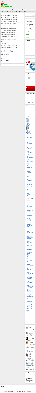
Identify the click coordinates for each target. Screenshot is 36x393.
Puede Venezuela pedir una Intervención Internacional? (29, 176)
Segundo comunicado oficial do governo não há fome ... (30, 202)
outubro (28, 124)
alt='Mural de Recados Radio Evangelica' (30, 48)
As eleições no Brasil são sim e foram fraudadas (30, 273)
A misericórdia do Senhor (30, 286)
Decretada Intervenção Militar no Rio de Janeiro (30, 186)
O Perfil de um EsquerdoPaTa (29, 189)
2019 (27, 120)
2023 (27, 116)
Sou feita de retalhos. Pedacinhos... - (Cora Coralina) (31, 355)
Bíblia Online (20, 11)
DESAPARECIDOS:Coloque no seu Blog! (30, 102)
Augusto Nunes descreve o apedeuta (30, 205)
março (28, 131)
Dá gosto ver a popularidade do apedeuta (29, 218)
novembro (28, 123)
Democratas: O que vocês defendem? (30, 247)
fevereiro (28, 132)
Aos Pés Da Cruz (29, 300)
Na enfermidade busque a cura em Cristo (30, 294)
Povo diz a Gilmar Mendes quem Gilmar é (30, 305)
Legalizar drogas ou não (31, 341)
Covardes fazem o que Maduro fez (29, 241)
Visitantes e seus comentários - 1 (29, 172)
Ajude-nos (11, 11)
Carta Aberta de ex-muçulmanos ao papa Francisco (29, 168)
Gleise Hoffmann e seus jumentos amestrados (29, 182)
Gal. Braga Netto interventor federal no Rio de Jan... (29, 184)
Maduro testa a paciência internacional (30, 200)
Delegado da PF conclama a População (30, 229)
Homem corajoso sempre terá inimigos (30, 222)
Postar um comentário (4, 61)
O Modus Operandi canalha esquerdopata (30, 258)
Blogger (31, 391)
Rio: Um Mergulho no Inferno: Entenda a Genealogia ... (29, 137)
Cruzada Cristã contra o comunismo (29, 226)
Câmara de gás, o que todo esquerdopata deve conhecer (30, 299)
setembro (28, 125)
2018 (27, 121)
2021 (27, 118)
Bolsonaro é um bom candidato (29, 143)
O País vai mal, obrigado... (30, 225)
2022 (27, 117)
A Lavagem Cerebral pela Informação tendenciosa (30, 306)
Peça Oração (15, 11)
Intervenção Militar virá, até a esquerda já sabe (30, 303)
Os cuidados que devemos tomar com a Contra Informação (30, 309)
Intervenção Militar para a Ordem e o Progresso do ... (30, 243)
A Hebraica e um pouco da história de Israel (30, 224)
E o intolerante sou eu (29, 219)
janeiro (28, 310)
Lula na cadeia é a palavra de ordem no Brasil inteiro (30, 245)
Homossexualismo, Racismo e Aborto (29, 147)
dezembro (28, 122)
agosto (28, 126)
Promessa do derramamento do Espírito (29, 254)
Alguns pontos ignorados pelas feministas (30, 220)
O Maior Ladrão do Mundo (30, 237)
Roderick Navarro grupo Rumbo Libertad (29, 197)
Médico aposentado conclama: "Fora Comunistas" (29, 239)
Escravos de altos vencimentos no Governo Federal (29, 151)
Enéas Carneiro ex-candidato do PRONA (29, 212)
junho (27, 128)
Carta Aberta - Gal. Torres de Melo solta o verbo (30, 277)
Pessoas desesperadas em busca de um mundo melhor (30, 279)
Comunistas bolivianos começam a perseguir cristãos (29, 216)
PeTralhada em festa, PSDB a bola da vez (29, 160)
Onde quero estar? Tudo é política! (30, 363)
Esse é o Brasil (28, 295)
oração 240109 (27, 367)
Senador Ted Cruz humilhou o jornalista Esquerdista (29, 195)
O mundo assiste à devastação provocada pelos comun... (30, 272)
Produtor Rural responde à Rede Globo (30, 296)
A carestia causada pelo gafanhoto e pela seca (30, 287)
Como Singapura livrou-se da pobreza (30, 198)
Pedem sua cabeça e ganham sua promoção (30, 148)
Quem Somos (6, 11)
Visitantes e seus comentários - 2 (29, 171)
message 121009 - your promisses (30, 359)
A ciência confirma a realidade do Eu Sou (29, 301)
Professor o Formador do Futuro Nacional (30, 232)
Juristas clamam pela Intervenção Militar (29, 275)
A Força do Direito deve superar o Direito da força (29, 193)
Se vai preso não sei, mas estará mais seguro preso (30, 292)
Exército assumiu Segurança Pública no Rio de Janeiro (30, 179)
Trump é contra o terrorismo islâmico (29, 236)
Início (2, 11)
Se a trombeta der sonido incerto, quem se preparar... (30, 290)
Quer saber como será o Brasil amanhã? (30, 262)
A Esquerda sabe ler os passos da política (29, 140)
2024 (27, 115)
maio (27, 129)
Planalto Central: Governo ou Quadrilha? (30, 174)
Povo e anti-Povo (29, 257)
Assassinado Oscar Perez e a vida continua (30, 234)
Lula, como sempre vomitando (29, 270)
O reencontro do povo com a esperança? (30, 208)
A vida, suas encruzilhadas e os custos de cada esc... (30, 158)
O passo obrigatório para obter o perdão (31, 327)
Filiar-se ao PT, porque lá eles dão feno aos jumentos (30, 261)
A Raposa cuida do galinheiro (29, 133)
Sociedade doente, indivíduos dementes (29, 135)
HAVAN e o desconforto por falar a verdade (29, 256)
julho (27, 127)
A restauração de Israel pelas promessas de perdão (29, 268)
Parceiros (25, 11)
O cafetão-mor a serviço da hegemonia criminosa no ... (29, 285)
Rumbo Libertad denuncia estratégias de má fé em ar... (30, 249)
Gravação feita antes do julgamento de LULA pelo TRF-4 (29, 165)
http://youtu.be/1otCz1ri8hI (6, 54)
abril (27, 130)
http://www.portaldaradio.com (4, 55)
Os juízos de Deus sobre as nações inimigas (30, 266)
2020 (27, 119)
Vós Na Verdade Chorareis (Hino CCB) (30, 210)
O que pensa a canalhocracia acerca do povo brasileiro (29, 252)
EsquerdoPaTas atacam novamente (29, 282)
